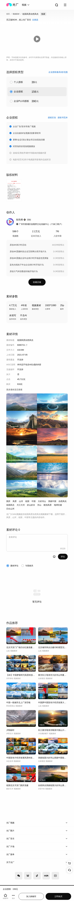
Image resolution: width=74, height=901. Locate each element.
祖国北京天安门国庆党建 (17, 785)
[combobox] (26, 5)
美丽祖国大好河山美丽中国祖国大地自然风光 (53, 758)
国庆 (8, 501)
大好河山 (42, 501)
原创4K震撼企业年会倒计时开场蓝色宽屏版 (29, 258)
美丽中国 (52, 501)
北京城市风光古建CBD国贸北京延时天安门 (53, 647)
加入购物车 (31, 896)
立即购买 (58, 896)
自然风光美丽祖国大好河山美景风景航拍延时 (53, 785)
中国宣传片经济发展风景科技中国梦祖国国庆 (21, 758)
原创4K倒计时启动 (18, 245)
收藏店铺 (37, 282)
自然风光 (63, 501)
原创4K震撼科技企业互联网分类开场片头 (28, 251)
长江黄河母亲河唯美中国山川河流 (53, 730)
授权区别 (52, 117)
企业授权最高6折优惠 (58, 72)
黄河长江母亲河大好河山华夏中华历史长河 (53, 675)
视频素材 (16, 14)
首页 (8, 14)
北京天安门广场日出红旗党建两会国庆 (21, 647)
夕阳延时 (10, 730)
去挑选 (35, 20)
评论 (63, 556)
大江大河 (21, 505)
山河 (21, 501)
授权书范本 (63, 117)
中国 (34, 501)
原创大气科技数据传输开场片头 (24, 271)
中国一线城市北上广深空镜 (18, 702)
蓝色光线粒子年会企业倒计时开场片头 (27, 265)
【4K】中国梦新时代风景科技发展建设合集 (21, 675)
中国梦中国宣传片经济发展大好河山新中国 (53, 702)
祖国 (27, 501)
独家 (43, 14)
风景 (15, 501)
